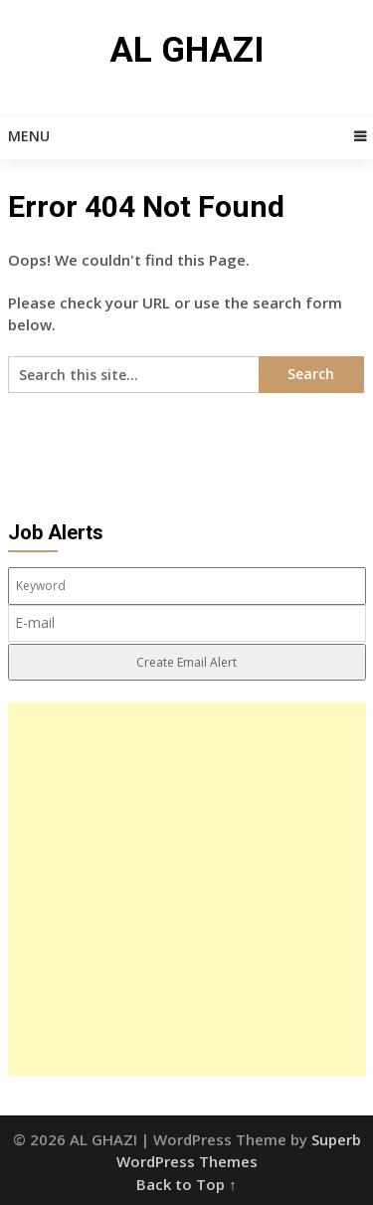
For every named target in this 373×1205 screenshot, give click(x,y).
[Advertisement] (186, 889)
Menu (29, 135)
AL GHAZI (186, 50)
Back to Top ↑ (186, 1184)
